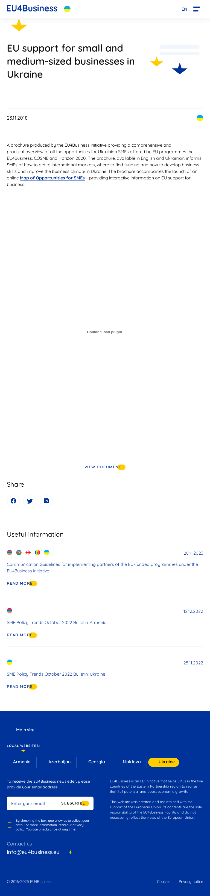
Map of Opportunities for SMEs (52, 178)
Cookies (164, 881)
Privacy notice (191, 881)
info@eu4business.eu (33, 851)
